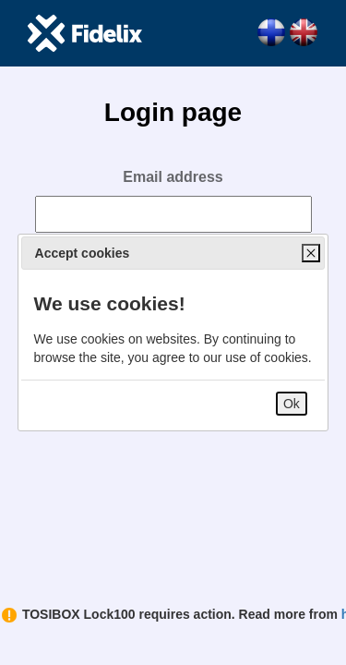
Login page (173, 112)
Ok (291, 403)
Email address (173, 177)
